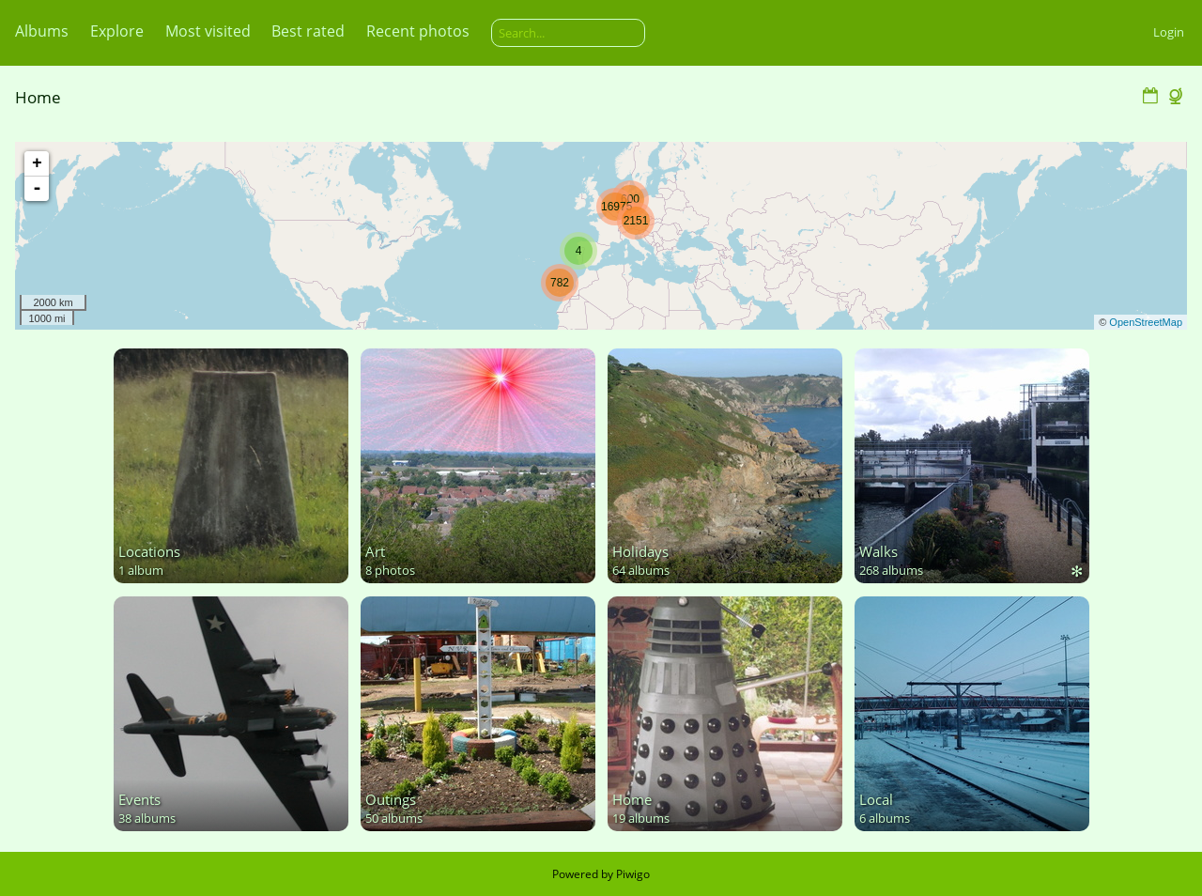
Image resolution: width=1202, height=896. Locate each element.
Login (1168, 31)
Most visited (208, 31)
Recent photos (418, 31)
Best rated (308, 31)
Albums (42, 31)
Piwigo (633, 874)
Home (38, 97)
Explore (117, 31)
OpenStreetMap (1145, 322)
